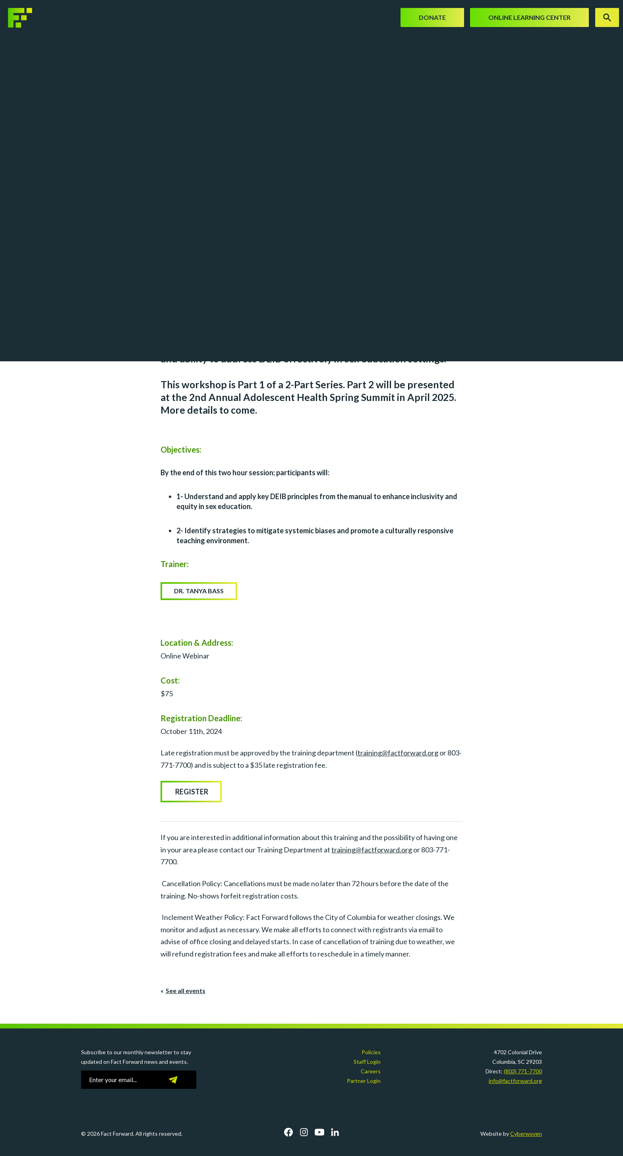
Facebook (288, 1132)
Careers (371, 1071)
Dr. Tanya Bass (199, 590)
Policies (371, 1052)
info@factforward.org (515, 1080)
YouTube (319, 1132)
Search (607, 17)
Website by (511, 1133)
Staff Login (367, 1061)
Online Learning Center (529, 17)
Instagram (304, 1132)
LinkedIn (335, 1132)
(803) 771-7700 (523, 1071)
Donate (432, 17)
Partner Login (364, 1080)
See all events (185, 990)
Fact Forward (30, 18)
